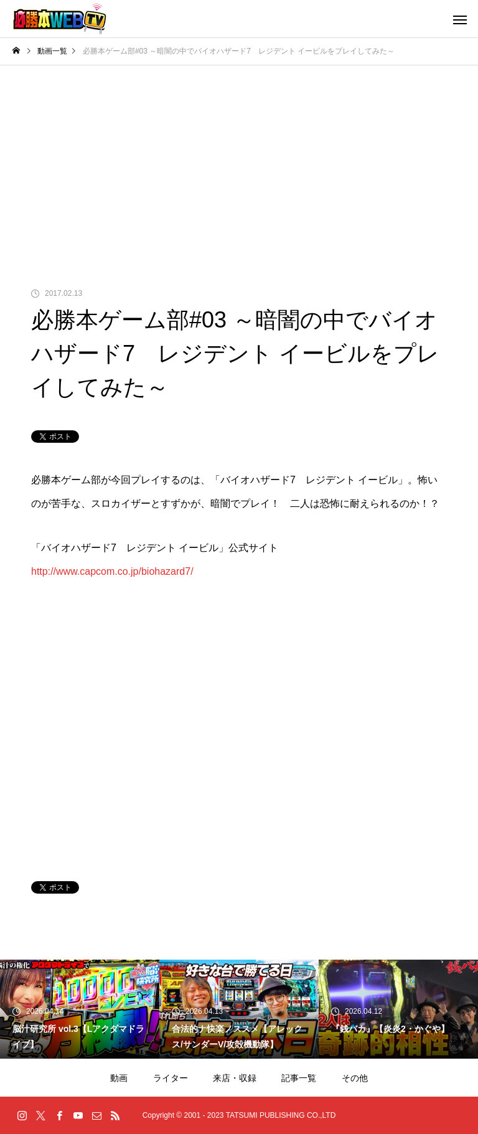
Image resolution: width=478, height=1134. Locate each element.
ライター (170, 1078)
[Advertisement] (239, 159)
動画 (119, 1078)
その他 (355, 1078)
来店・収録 (234, 1078)
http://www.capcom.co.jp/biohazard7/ (112, 571)
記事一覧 (298, 1078)
